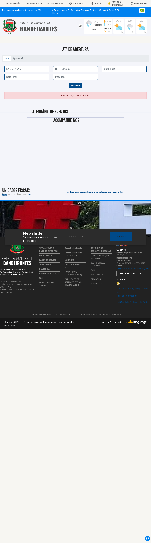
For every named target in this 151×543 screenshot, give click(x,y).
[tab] (80, 26)
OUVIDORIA (44, 269)
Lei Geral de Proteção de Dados (132, 302)
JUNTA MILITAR (97, 275)
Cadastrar (121, 236)
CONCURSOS (45, 265)
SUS (41, 278)
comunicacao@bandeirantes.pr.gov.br (132, 269)
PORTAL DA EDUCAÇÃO (49, 274)
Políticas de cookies (126, 295)
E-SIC (93, 270)
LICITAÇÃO (69, 260)
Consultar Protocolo (73, 248)
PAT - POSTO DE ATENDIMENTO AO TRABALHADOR (73, 282)
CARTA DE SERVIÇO (48, 260)
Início (7, 58)
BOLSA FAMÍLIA (45, 256)
